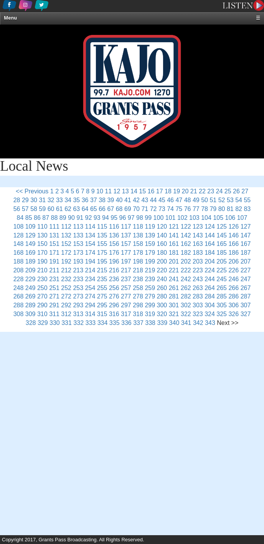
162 (186, 244)
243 (198, 279)
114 (90, 226)
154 (90, 244)
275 (102, 296)
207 (246, 261)
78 (204, 209)
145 (221, 235)
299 (150, 305)
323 (198, 314)
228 (18, 279)
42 (136, 200)
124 (210, 226)
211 (54, 270)
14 (133, 191)
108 (18, 226)
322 (186, 314)
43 (144, 200)
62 (67, 209)
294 (90, 305)
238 (138, 279)
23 (210, 191)
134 (90, 235)
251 (54, 288)
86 (37, 217)
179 (150, 252)
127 (246, 226)
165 (221, 244)
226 (233, 270)
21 (193, 191)
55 (247, 200)
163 (198, 244)
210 (42, 270)
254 (90, 288)
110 (42, 226)
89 (62, 217)
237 (126, 279)
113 (78, 226)
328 (31, 323)
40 (119, 200)
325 (221, 314)
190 (42, 261)
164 (210, 244)
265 (221, 288)
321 (174, 314)
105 (218, 217)
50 (204, 200)
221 (174, 270)
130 (42, 235)
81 (230, 209)
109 (30, 226)
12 (117, 191)
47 (178, 200)
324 (210, 314)
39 (110, 200)
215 (102, 270)
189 (30, 261)
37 (93, 200)
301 (174, 305)
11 (108, 191)
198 (138, 261)
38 (102, 200)
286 (233, 296)
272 (66, 296)
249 (30, 288)
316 (114, 314)
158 (138, 244)
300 (162, 305)
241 (174, 279)
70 (136, 209)
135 (102, 235)
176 (114, 252)
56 (16, 209)
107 (242, 217)
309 (30, 314)
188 (18, 261)
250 (42, 288)
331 (66, 323)
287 (246, 296)
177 (126, 252)
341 (186, 323)
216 (114, 270)
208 (18, 270)
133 (78, 235)
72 (153, 209)
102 (182, 217)
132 (66, 235)
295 (102, 305)
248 (18, 288)
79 (213, 209)
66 (102, 209)
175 (102, 252)
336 (126, 323)
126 (233, 226)
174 (90, 252)
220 (162, 270)
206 (233, 261)
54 (238, 200)
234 (90, 279)
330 (55, 323)
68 (119, 209)
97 (131, 217)
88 (54, 217)
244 (210, 279)
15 (142, 191)
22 (202, 191)
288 (18, 305)
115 (102, 226)
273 (78, 296)
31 (42, 200)
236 (114, 279)
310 (42, 314)
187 (246, 252)
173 (78, 252)
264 (210, 288)
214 (90, 270)
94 (105, 217)
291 (54, 305)
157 (126, 244)
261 (174, 288)
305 (221, 305)
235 (102, 279)
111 (54, 226)
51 (213, 200)
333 (91, 323)
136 (114, 235)
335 (114, 323)
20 (185, 191)
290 (42, 305)
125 (221, 226)
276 (114, 296)
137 (126, 235)
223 (198, 270)
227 (246, 270)
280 (162, 296)
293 (78, 305)
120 (162, 226)
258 (138, 288)
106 (230, 217)
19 (176, 191)
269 (30, 296)
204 (210, 261)
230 (42, 279)
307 (246, 305)
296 (114, 305)
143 (198, 235)
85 (28, 217)
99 (148, 217)
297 (126, 305)
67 (110, 209)
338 (150, 323)
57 (25, 209)
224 (210, 270)
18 (168, 191)
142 (186, 235)
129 (30, 235)
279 (150, 296)
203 (198, 261)
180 (162, 252)
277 (126, 296)
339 (162, 323)
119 (150, 226)
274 (90, 296)
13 (125, 191)
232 (66, 279)
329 (43, 323)
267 (246, 288)
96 (122, 217)
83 (247, 209)
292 (66, 305)
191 (54, 261)
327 (246, 314)
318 (138, 314)
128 (18, 235)
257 (126, 288)
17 (159, 191)
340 (174, 323)
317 (126, 314)
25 (227, 191)
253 (78, 288)
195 (102, 261)
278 (138, 296)
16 (151, 191)
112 (66, 226)
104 (206, 217)
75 (178, 209)
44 (153, 200)
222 (186, 270)
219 (150, 270)
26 (236, 191)
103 (194, 217)
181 (174, 252)
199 (150, 261)
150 (42, 244)
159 (150, 244)
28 (16, 200)
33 (59, 200)
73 (161, 209)
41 (127, 200)
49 (196, 200)
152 (66, 244)
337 (138, 323)
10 (99, 191)
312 (66, 314)
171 (54, 252)
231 (54, 279)
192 (66, 261)
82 (238, 209)
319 (150, 314)
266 (233, 288)
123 (198, 226)
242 (186, 279)
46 (170, 200)
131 (54, 235)
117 (126, 226)
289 (30, 305)
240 (162, 279)
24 (219, 191)
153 (78, 244)
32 (51, 200)
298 (138, 305)
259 (150, 288)
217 (126, 270)
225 (221, 270)
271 (54, 296)
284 (210, 296)
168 (18, 252)
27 (244, 191)
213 (78, 270)
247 (246, 279)
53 (230, 200)
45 (161, 200)
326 (233, 314)
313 (78, 314)
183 (198, 252)
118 (138, 226)
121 (174, 226)
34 (67, 200)
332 (78, 323)
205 (221, 261)
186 (233, 252)
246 (233, 279)
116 (114, 226)
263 (198, 288)
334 (102, 323)
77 (196, 209)
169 (30, 252)
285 (221, 296)
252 (66, 288)
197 (126, 261)
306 (233, 305)
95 (114, 217)
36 (85, 200)
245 (221, 279)
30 (33, 200)
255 (102, 288)
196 (114, 261)
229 (30, 279)
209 (30, 270)
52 (221, 200)
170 (42, 252)
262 (186, 288)
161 (174, 244)
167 (246, 244)
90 (71, 217)
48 (187, 200)
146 (233, 235)
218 (138, 270)
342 (198, 323)
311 (54, 314)
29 (25, 200)
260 (162, 288)
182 (186, 252)
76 (187, 209)
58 (33, 209)
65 (93, 209)
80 (221, 209)
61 (59, 209)
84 (20, 217)
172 (66, 252)
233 (78, 279)
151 (54, 244)
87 (45, 217)
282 (186, 296)
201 (174, 261)
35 (76, 200)
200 (162, 261)
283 (198, 296)
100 (158, 217)
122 (186, 226)
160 (162, 244)
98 (139, 217)
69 (127, 209)
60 (51, 209)
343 (210, 323)
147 (246, 235)
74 (170, 209)
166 (233, 244)
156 (114, 244)
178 (138, 252)
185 (221, 252)
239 (150, 279)
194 (90, 261)
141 (174, 235)
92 (88, 217)
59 (42, 209)
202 (186, 261)
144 (210, 235)
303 (198, 305)
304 (210, 305)
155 (102, 244)
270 (42, 296)
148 (18, 244)
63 (76, 209)
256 (114, 288)
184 (210, 252)
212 (66, 270)
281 (174, 296)
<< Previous (32, 191)
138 (138, 235)
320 (162, 314)
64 (85, 209)
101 (170, 217)
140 (162, 235)
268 (18, 296)
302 (186, 305)
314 (90, 314)
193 (78, 261)
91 (79, 217)
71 (144, 209)
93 (97, 217)
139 (150, 235)
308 (18, 314)
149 (30, 244)
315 (102, 314)
